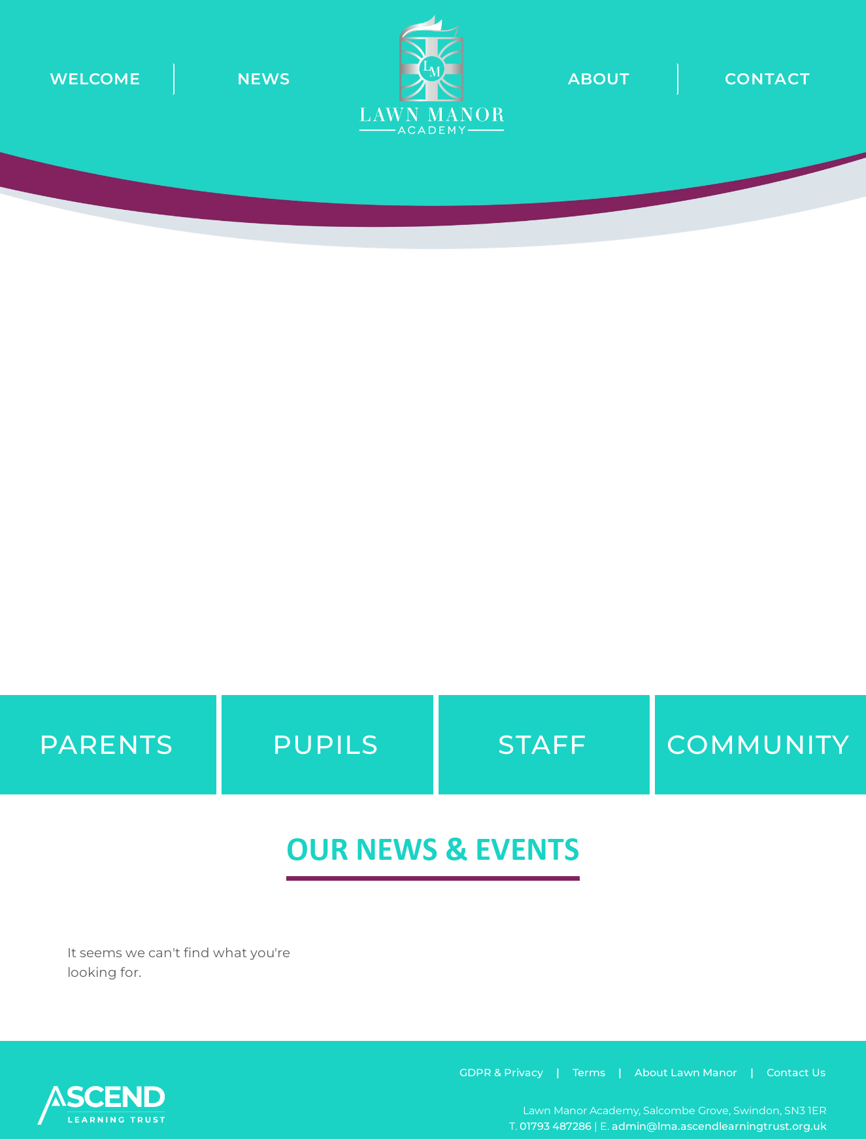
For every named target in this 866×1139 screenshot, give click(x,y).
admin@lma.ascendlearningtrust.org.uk (719, 1126)
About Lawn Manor (686, 1072)
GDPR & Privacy (501, 1072)
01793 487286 (555, 1126)
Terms (589, 1072)
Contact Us (796, 1072)
